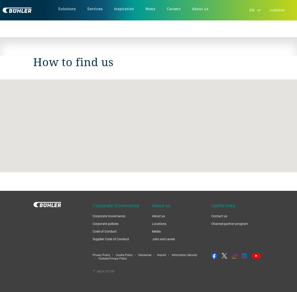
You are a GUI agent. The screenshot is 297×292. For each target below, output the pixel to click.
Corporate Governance (109, 216)
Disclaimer (145, 255)
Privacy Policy (101, 255)
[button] (148, 121)
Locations (159, 223)
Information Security (184, 255)
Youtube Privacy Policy (112, 258)
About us (158, 216)
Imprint (161, 255)
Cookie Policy (124, 255)
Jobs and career (163, 239)
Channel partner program (229, 223)
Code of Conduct (105, 231)
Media (156, 231)
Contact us (219, 216)
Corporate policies (106, 223)
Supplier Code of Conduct (111, 239)
